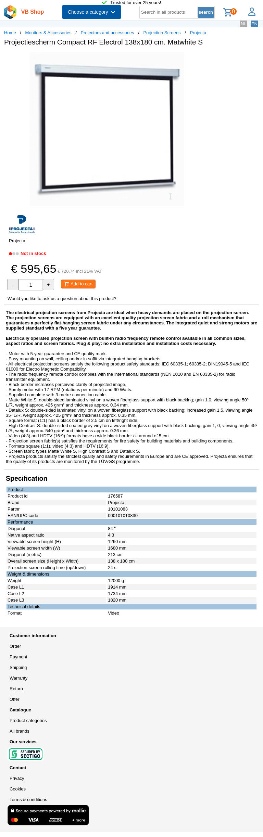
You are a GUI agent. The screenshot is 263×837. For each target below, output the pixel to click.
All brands (19, 731)
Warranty (18, 678)
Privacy (17, 778)
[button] (203, 58)
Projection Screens (161, 32)
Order (15, 646)
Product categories (28, 720)
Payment (18, 656)
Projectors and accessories (107, 32)
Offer (15, 699)
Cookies (18, 788)
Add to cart (78, 284)
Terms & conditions (28, 799)
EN (254, 23)
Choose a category (91, 12)
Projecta (198, 32)
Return (16, 688)
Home (10, 32)
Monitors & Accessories (48, 32)
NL (244, 23)
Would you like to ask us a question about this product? (62, 298)
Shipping (18, 667)
